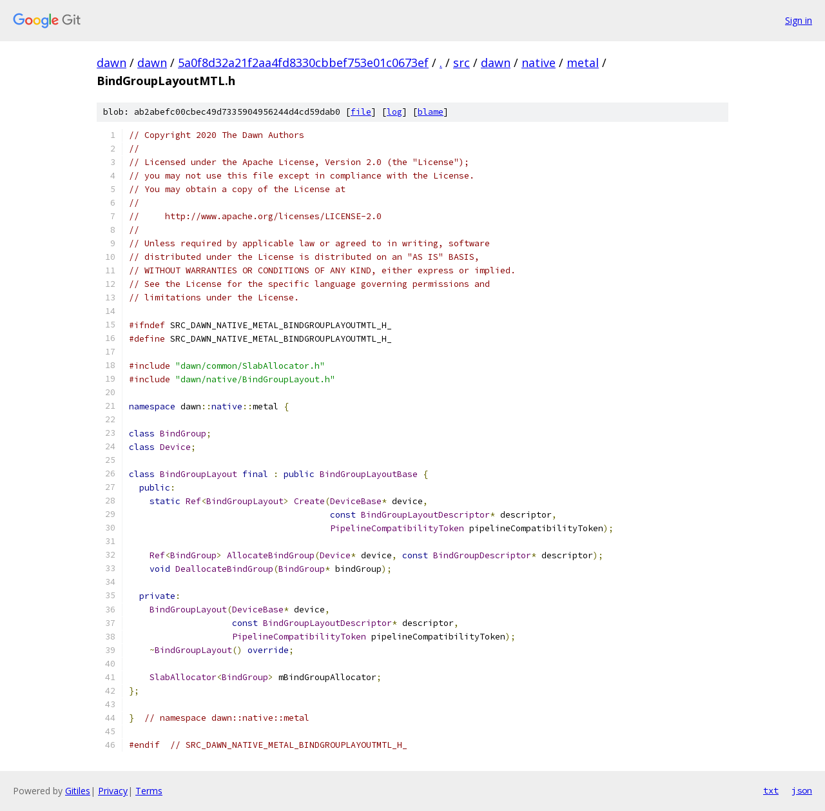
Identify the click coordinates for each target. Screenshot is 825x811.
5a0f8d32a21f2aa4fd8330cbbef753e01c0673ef (303, 62)
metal (583, 62)
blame (430, 111)
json (801, 790)
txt (771, 790)
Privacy (113, 791)
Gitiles (77, 791)
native (538, 62)
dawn (111, 62)
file (361, 111)
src (461, 62)
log (394, 111)
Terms (148, 791)
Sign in (798, 20)
